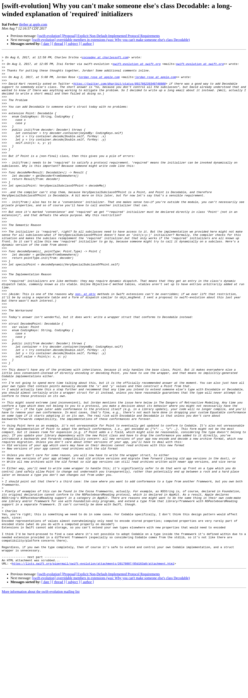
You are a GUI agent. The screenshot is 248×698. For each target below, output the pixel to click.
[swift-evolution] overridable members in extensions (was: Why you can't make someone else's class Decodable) (111, 40)
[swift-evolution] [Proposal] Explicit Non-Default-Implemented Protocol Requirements (98, 36)
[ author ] (87, 44)
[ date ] (46, 44)
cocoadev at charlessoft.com (105, 58)
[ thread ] (58, 44)
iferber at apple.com (33, 24)
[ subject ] (73, 44)
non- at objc (85, 343)
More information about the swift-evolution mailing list (41, 694)
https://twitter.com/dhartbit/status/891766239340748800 (120, 90)
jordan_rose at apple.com (99, 82)
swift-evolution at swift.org (136, 66)
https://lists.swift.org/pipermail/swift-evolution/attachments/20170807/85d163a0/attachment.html (93, 666)
